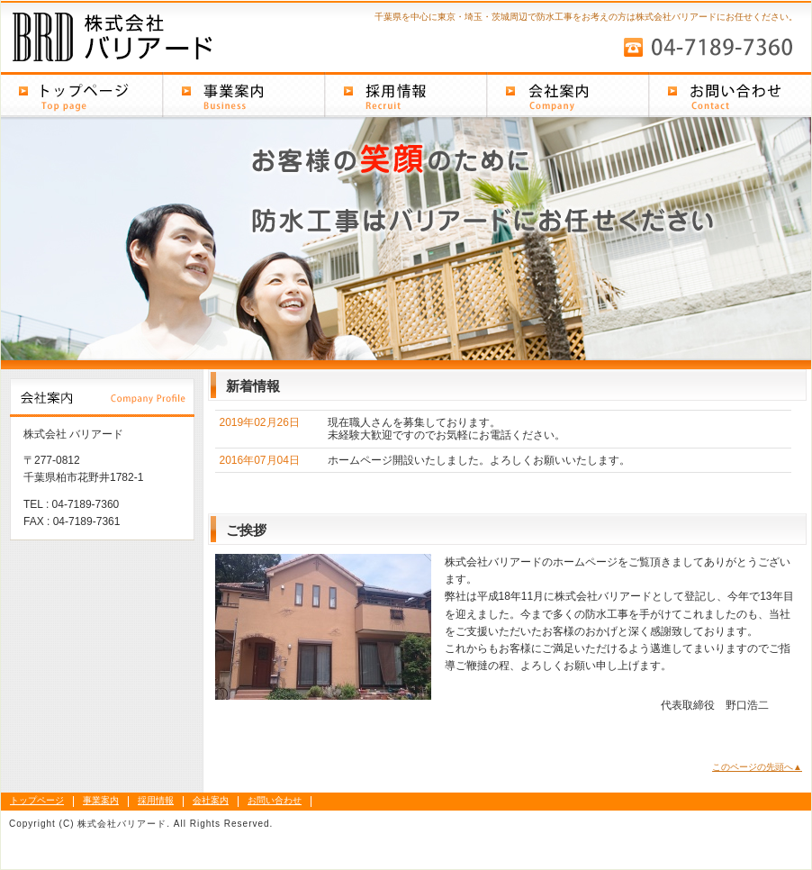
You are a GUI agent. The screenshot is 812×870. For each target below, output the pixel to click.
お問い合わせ (730, 94)
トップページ (82, 94)
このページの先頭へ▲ (757, 767)
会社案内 (568, 94)
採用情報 (406, 94)
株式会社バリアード (145, 34)
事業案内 (244, 94)
